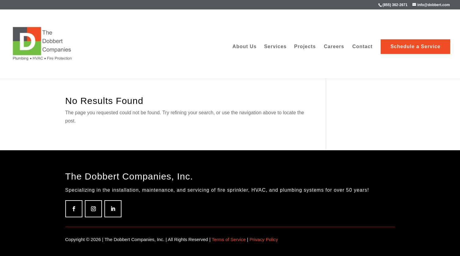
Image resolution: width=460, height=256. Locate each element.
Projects (305, 46)
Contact (362, 46)
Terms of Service (229, 239)
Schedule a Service (415, 46)
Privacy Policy (263, 239)
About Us (245, 46)
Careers (334, 46)
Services (275, 46)
